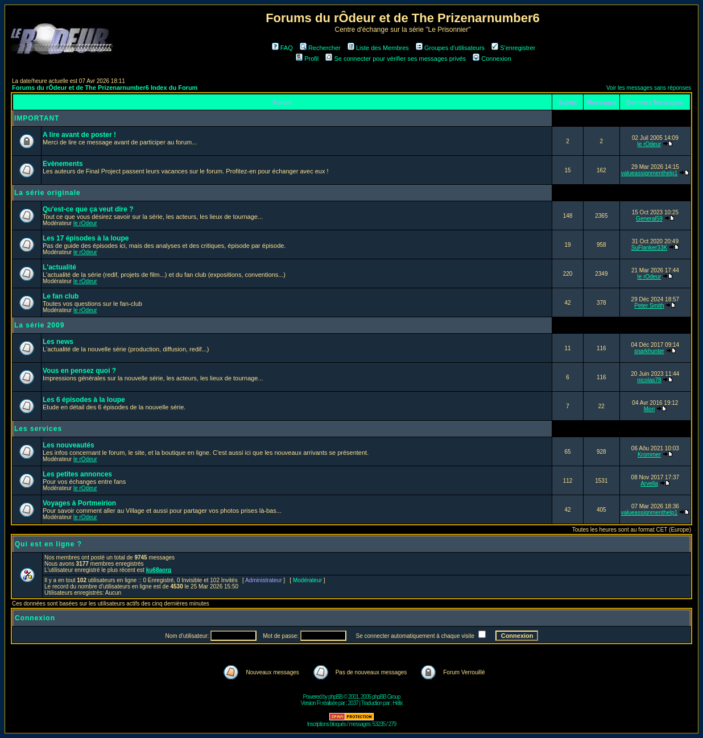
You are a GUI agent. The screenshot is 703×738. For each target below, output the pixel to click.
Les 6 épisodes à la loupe (84, 400)
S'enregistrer (513, 47)
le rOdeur (649, 144)
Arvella (649, 483)
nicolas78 (649, 380)
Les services (38, 429)
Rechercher (320, 47)
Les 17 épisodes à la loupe (86, 238)
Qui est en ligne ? (48, 544)
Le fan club (60, 296)
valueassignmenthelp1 (649, 173)
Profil (307, 58)
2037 (353, 703)
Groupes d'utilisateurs (450, 47)
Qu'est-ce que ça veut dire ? (88, 209)
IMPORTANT (36, 118)
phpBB (335, 697)
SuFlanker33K (649, 247)
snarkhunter (649, 351)
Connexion (492, 58)
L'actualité (59, 267)
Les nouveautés (68, 445)
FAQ (282, 47)
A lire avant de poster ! (79, 135)
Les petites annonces (77, 474)
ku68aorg (158, 570)
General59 (649, 218)
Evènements (63, 164)
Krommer (649, 454)
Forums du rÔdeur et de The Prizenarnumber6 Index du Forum (104, 87)
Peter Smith (649, 305)
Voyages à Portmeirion (79, 503)
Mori (649, 409)
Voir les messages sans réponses (648, 88)
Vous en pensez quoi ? (79, 371)
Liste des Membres (378, 47)
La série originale (47, 193)
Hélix (397, 703)
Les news (58, 342)
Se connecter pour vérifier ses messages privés (395, 58)
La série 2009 (39, 325)
